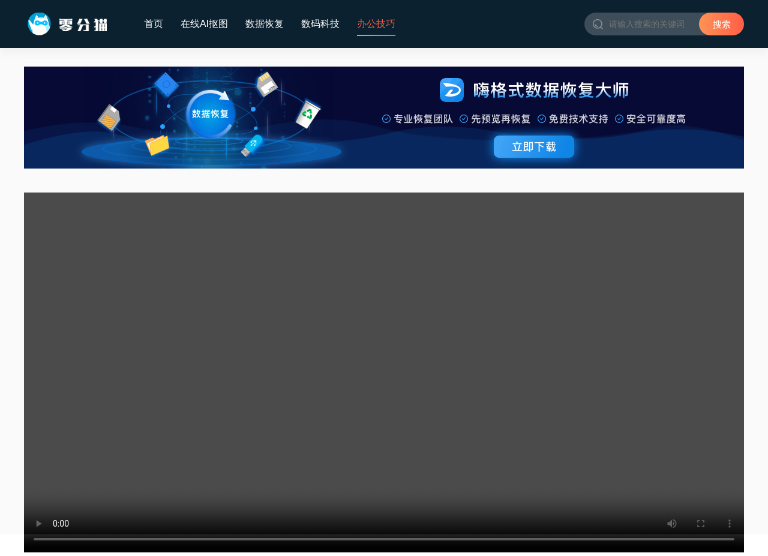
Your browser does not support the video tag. (384, 372)
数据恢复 (264, 24)
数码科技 (320, 24)
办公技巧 (376, 24)
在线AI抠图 (204, 24)
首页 (153, 24)
